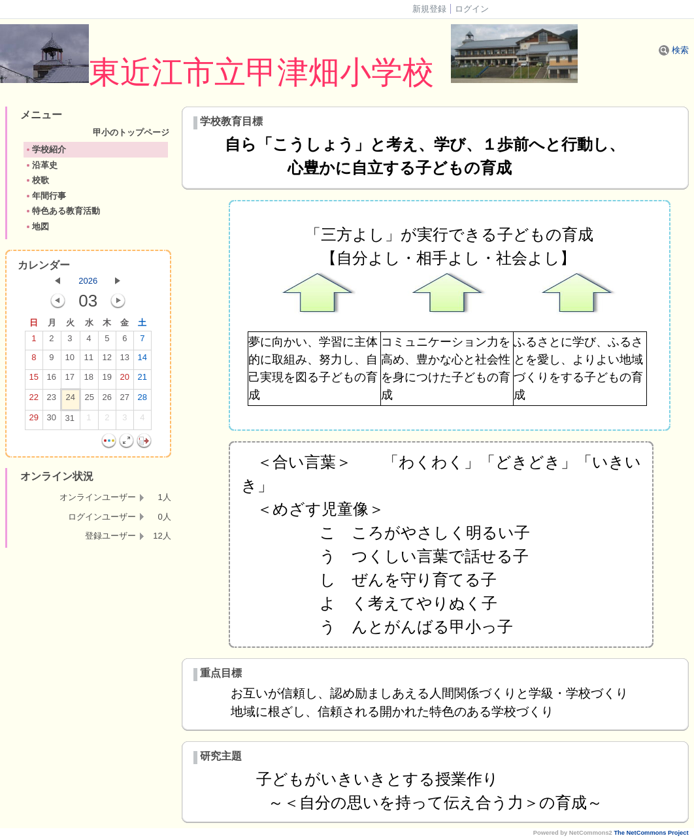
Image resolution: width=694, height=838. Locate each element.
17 (69, 380)
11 (88, 360)
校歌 (37, 180)
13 (124, 360)
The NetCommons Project (651, 833)
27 (124, 400)
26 (107, 400)
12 (107, 360)
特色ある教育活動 (62, 211)
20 (124, 380)
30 (51, 420)
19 (107, 380)
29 (34, 420)
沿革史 (41, 165)
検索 (674, 50)
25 (89, 400)
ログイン (472, 9)
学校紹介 (45, 149)
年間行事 (45, 196)
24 (70, 400)
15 (34, 380)
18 (88, 380)
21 (142, 380)
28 (142, 400)
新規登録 (429, 9)
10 (69, 360)
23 (51, 400)
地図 (37, 226)
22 (34, 400)
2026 (87, 281)
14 (142, 360)
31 (69, 421)
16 (51, 380)
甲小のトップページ (166, 132)
